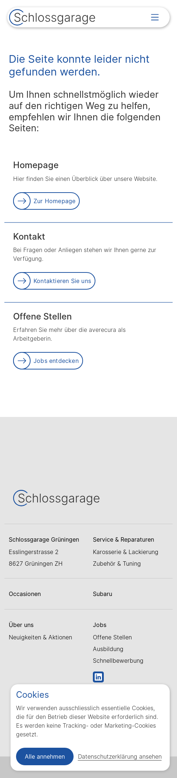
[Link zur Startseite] (52, 18)
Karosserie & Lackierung (125, 552)
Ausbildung (108, 649)
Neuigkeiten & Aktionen (40, 637)
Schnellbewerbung (118, 660)
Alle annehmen (45, 756)
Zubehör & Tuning (117, 563)
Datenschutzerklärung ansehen (120, 756)
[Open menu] (154, 17)
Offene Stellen (112, 637)
